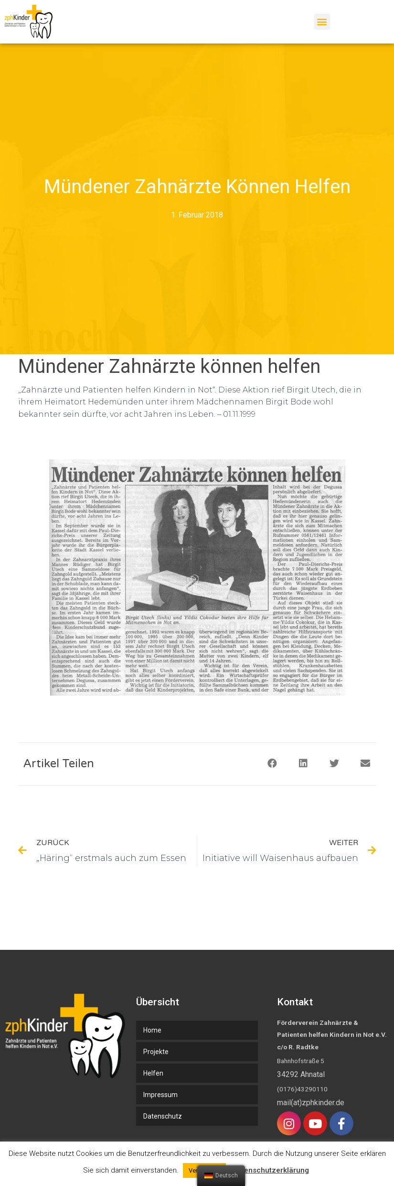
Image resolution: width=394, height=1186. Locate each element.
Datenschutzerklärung (271, 1170)
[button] (322, 22)
